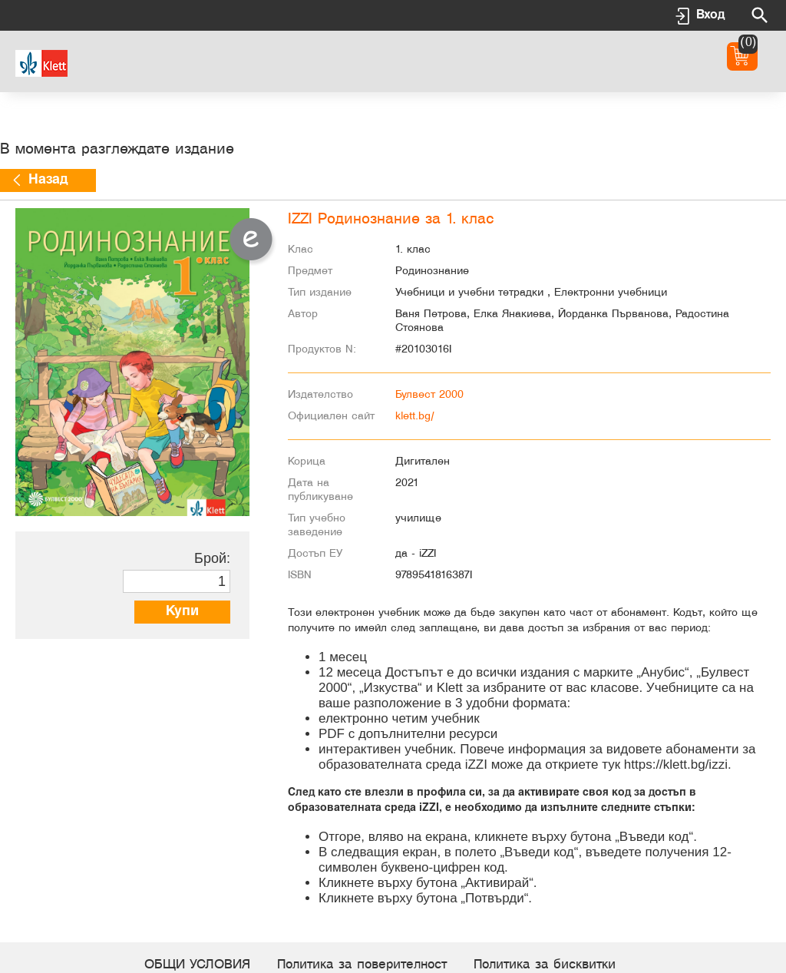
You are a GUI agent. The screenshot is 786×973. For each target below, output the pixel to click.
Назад (48, 180)
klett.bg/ (414, 417)
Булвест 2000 (429, 395)
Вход (710, 15)
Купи (182, 611)
